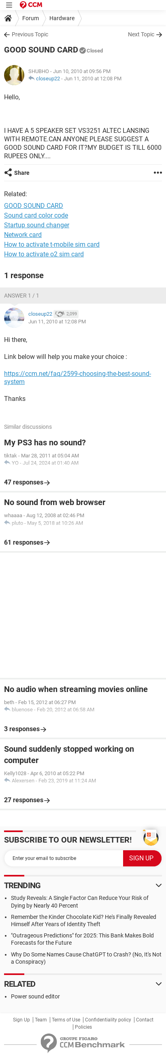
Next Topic (141, 34)
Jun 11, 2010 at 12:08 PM (92, 78)
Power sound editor (35, 996)
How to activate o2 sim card (44, 254)
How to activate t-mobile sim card (52, 244)
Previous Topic (30, 34)
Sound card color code (36, 215)
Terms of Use (66, 1020)
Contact (144, 1020)
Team (41, 1020)
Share (22, 173)
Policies (83, 1027)
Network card (23, 235)
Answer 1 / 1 (21, 295)
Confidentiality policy (108, 1020)
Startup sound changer (36, 225)
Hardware (61, 18)
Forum (30, 18)
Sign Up (21, 1020)
